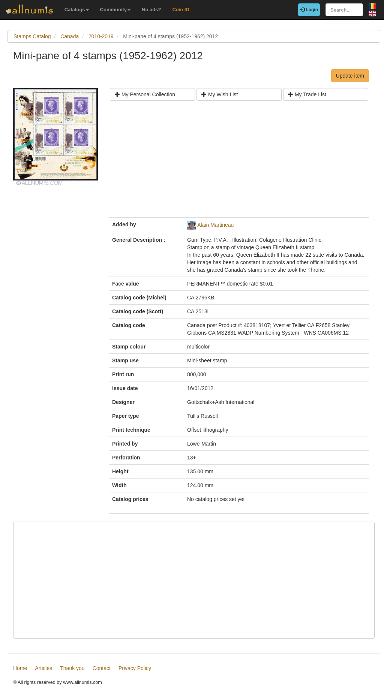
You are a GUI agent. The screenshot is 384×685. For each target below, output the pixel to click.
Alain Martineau (215, 225)
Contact (102, 668)
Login (309, 9)
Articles (43, 668)
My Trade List (307, 94)
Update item (350, 76)
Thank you (72, 668)
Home (20, 668)
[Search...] (344, 9)
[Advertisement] (239, 161)
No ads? (151, 9)
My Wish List (219, 94)
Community (115, 9)
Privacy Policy (134, 668)
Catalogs (76, 9)
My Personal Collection (145, 94)
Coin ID (180, 9)
